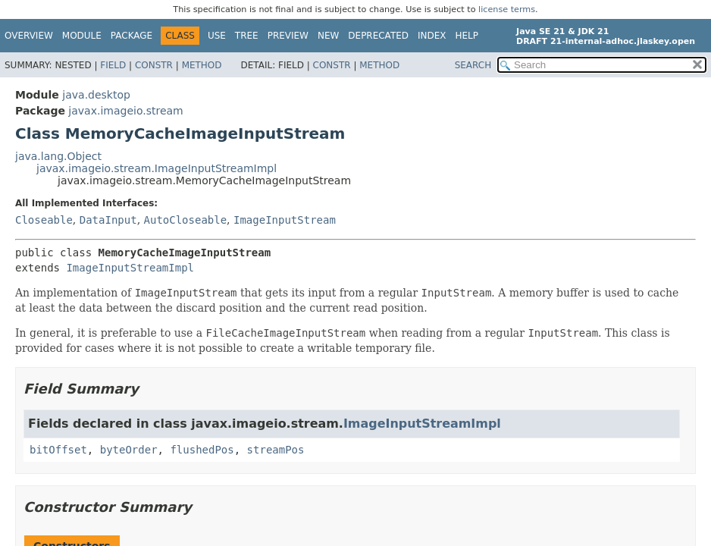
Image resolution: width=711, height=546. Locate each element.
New (328, 35)
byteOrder (129, 450)
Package (131, 35)
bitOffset (58, 450)
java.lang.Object (58, 156)
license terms (506, 9)
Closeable (44, 220)
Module (82, 35)
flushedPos (201, 450)
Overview (29, 35)
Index (432, 35)
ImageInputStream (284, 220)
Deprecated (378, 35)
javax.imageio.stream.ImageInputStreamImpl (156, 168)
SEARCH (473, 65)
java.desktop (96, 95)
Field (113, 65)
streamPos (276, 450)
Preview (288, 35)
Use (217, 35)
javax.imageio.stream (125, 111)
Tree (246, 35)
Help (467, 35)
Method (202, 65)
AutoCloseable (185, 220)
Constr (154, 65)
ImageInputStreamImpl (130, 268)
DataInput (108, 220)
